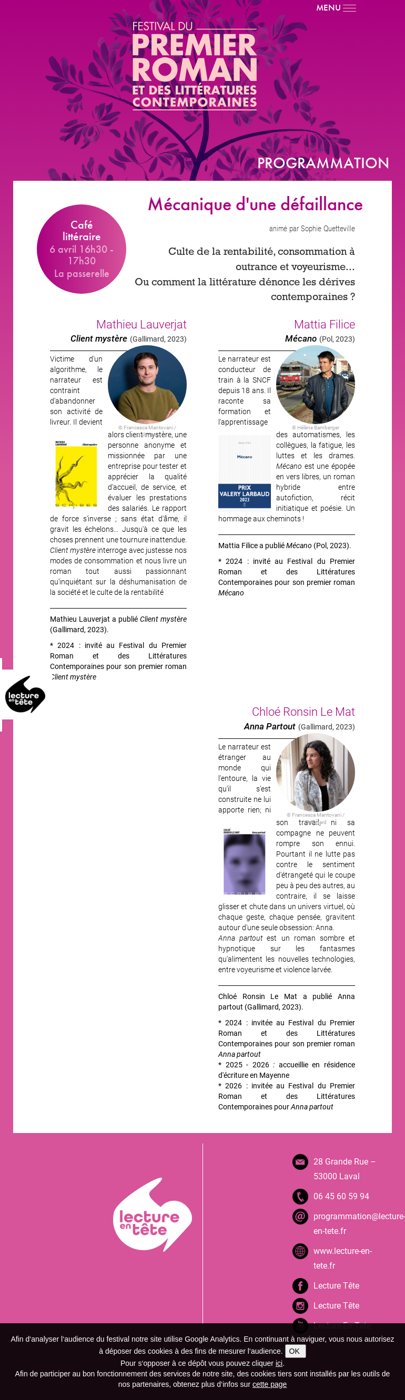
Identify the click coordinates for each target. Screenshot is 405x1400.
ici (279, 1363)
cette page (269, 1384)
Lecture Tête (336, 1285)
